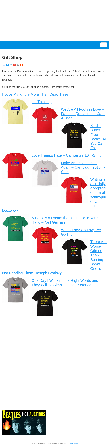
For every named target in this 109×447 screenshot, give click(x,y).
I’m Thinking (41, 102)
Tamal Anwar (72, 443)
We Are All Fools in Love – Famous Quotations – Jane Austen (83, 113)
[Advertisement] (54, 20)
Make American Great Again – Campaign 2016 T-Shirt (83, 167)
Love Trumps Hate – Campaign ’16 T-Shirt (66, 155)
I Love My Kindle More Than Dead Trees (35, 94)
